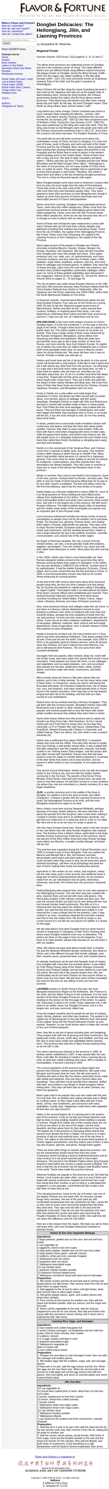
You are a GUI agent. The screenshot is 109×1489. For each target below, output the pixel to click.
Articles (6, 60)
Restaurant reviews (12, 73)
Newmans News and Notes (16, 68)
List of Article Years (12, 81)
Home (5, 57)
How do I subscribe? (13, 25)
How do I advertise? (12, 31)
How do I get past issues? (16, 28)
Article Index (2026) (12, 84)
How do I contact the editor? (17, 34)
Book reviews (9, 62)
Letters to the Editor (12, 65)
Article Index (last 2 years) (16, 87)
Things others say (11, 90)
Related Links (9, 93)
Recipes (6, 71)
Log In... (6, 98)
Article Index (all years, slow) (17, 79)
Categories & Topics (13, 106)
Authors (6, 103)
